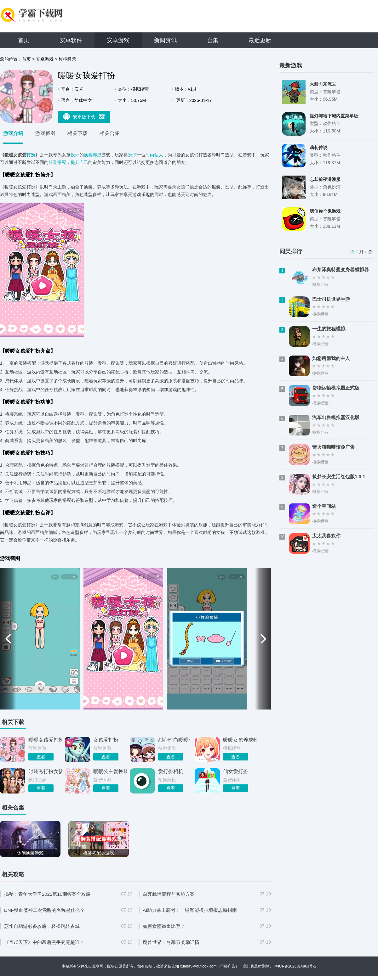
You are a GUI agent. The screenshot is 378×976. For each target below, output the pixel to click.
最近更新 (260, 40)
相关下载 (77, 133)
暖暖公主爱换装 (110, 771)
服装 (53, 162)
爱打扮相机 (170, 771)
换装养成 (92, 154)
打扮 (30, 154)
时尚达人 (154, 154)
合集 (212, 40)
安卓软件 (71, 40)
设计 (75, 154)
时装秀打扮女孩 (45, 771)
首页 (23, 40)
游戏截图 (45, 133)
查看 (41, 756)
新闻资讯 (165, 40)
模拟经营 (67, 59)
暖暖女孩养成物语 (239, 740)
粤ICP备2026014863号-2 (295, 966)
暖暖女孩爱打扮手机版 (45, 740)
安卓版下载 (84, 116)
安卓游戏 (118, 40)
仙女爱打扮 (235, 771)
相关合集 (110, 133)
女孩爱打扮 (105, 740)
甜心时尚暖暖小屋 (175, 740)
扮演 (132, 154)
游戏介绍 (13, 133)
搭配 (61, 162)
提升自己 (79, 162)
